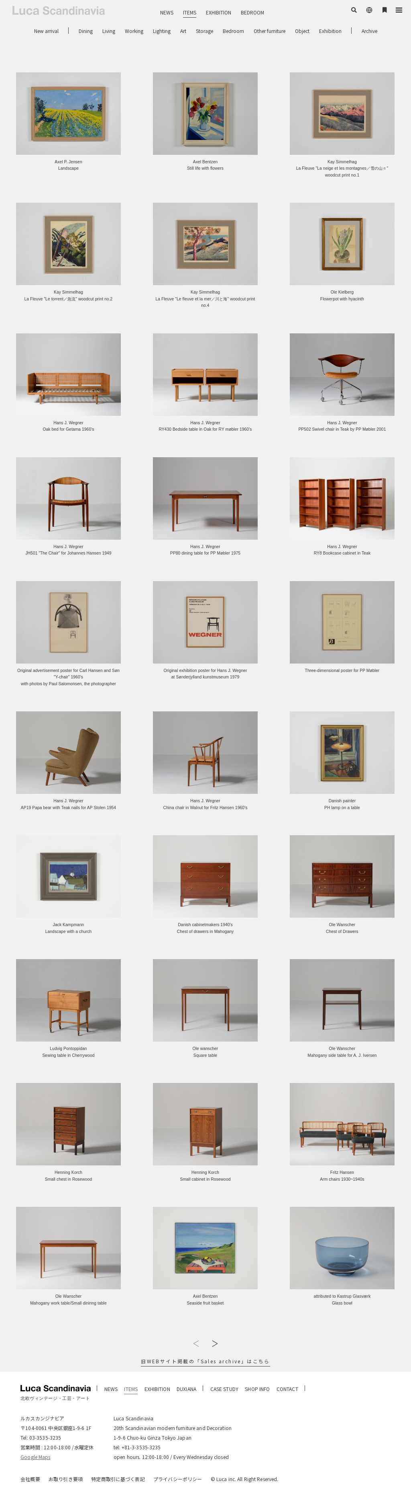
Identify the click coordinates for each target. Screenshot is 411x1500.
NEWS (166, 12)
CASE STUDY (224, 1388)
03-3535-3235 (45, 1437)
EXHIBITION (218, 12)
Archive (369, 30)
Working (134, 30)
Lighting (162, 30)
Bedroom (233, 30)
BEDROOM (252, 12)
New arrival (46, 30)
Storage (204, 30)
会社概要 (30, 1478)
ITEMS (189, 12)
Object (302, 30)
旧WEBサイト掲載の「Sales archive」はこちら (205, 1361)
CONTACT (287, 1388)
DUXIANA (186, 1388)
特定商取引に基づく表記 (117, 1478)
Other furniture (269, 30)
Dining (86, 30)
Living (108, 30)
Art (183, 30)
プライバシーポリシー (177, 1478)
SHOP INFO (257, 1388)
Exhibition (330, 30)
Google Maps (35, 1456)
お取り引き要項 (66, 1478)
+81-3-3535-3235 (141, 1447)
